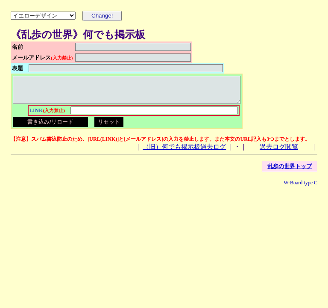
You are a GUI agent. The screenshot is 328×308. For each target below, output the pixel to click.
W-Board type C (300, 188)
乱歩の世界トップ (289, 171)
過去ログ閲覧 (279, 151)
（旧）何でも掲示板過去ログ (184, 151)
